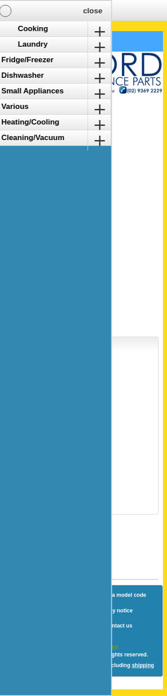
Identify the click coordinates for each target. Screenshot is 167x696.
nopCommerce (99, 647)
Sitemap (57, 595)
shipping (143, 665)
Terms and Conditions (63, 626)
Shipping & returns (58, 610)
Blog (27, 595)
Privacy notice (114, 610)
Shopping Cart (39, 41)
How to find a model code (113, 595)
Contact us (118, 626)
